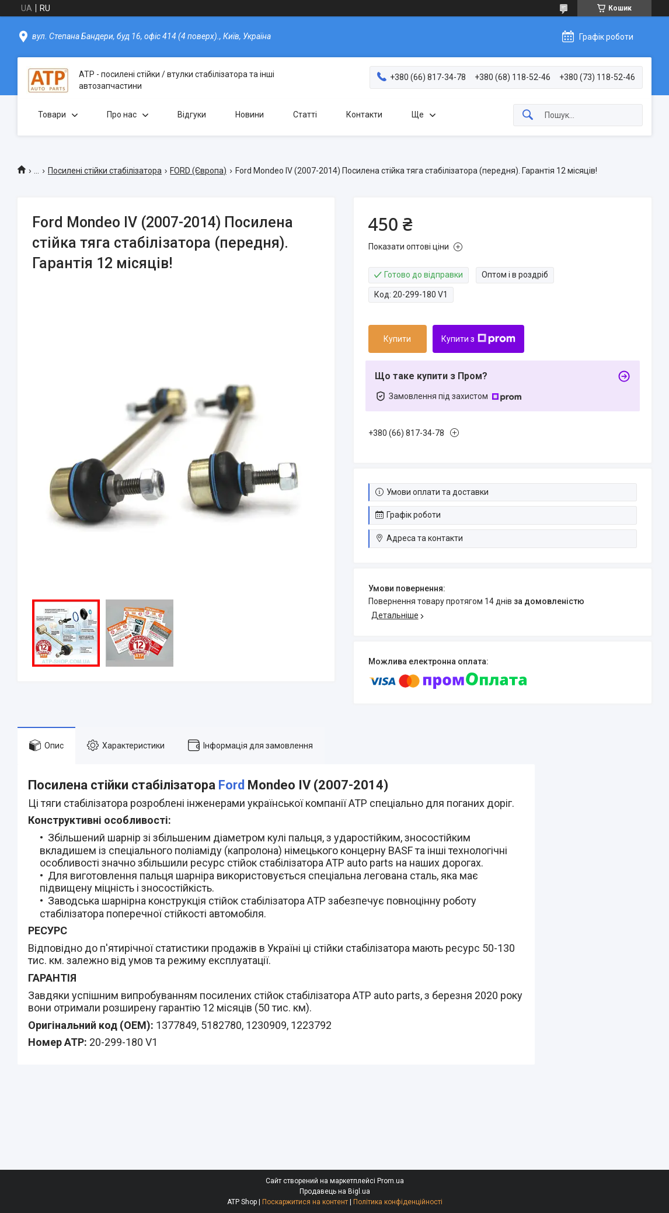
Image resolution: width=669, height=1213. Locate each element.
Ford (231, 785)
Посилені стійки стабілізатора (105, 170)
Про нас (122, 114)
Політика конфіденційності (397, 1202)
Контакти (364, 114)
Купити (397, 339)
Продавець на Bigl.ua (334, 1191)
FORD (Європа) (198, 170)
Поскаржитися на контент (305, 1202)
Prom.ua (390, 1181)
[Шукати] (528, 115)
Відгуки (191, 114)
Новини (249, 114)
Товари (52, 114)
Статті (305, 114)
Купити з (478, 339)
